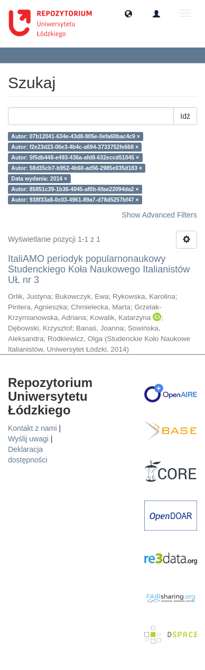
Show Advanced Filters (159, 215)
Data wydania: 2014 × (39, 178)
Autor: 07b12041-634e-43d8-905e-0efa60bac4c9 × (75, 136)
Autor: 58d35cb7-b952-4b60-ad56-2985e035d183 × (76, 168)
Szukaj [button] (29, 55)
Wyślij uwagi (28, 439)
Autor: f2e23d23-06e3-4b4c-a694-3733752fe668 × (74, 147)
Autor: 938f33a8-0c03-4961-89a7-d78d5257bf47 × (74, 199)
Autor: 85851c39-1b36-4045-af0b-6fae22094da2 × (74, 189)
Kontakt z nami (32, 428)
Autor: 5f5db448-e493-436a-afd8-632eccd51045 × (75, 157)
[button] (128, 13)
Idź (185, 116)
